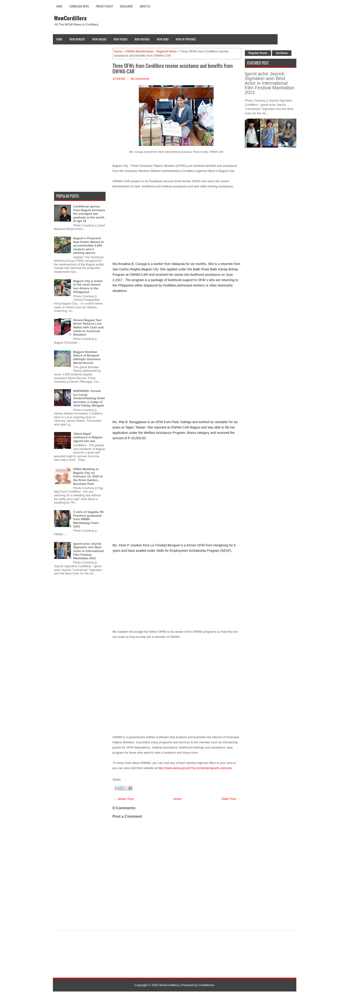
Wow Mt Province (186, 39)
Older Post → (230, 799)
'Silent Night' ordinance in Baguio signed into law (88, 437)
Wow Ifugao (121, 39)
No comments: (140, 78)
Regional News (166, 51)
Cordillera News (79, 6)
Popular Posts (258, 53)
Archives (282, 53)
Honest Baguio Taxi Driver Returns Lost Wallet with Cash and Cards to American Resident (88, 327)
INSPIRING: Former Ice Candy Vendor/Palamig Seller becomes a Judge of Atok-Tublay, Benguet (89, 398)
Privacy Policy (104, 6)
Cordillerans (206, 985)
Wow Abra (163, 39)
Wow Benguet (77, 39)
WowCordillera (70, 18)
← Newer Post (124, 799)
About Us (145, 6)
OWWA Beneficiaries (139, 51)
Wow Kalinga (142, 39)
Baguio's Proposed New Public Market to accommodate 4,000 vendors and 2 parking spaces (88, 245)
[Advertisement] (177, 227)
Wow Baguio (99, 39)
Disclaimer (126, 6)
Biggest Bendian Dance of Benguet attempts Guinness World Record (87, 357)
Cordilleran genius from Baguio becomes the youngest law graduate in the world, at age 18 (89, 214)
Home (59, 6)
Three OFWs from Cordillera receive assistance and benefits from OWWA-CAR (173, 68)
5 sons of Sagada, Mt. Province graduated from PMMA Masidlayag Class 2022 (88, 519)
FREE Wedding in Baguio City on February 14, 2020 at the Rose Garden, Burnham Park (88, 476)
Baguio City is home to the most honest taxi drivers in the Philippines (88, 286)
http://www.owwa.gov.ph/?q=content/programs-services (195, 768)
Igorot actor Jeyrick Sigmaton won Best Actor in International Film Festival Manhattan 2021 (88, 551)
